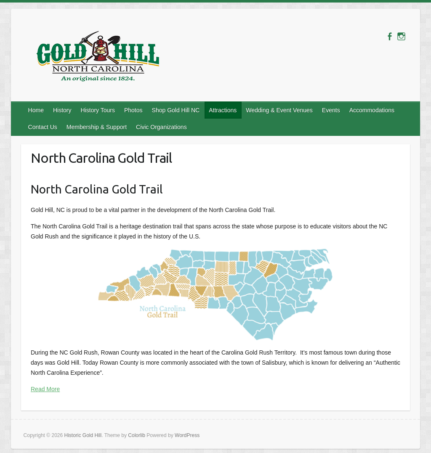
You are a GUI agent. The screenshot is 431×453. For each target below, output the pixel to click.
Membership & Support (97, 127)
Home (36, 110)
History (62, 110)
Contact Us (42, 127)
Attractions (223, 110)
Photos (133, 110)
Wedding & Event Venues (279, 110)
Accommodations (371, 110)
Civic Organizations (161, 127)
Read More (45, 389)
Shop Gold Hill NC (176, 110)
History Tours (98, 110)
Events (331, 110)
